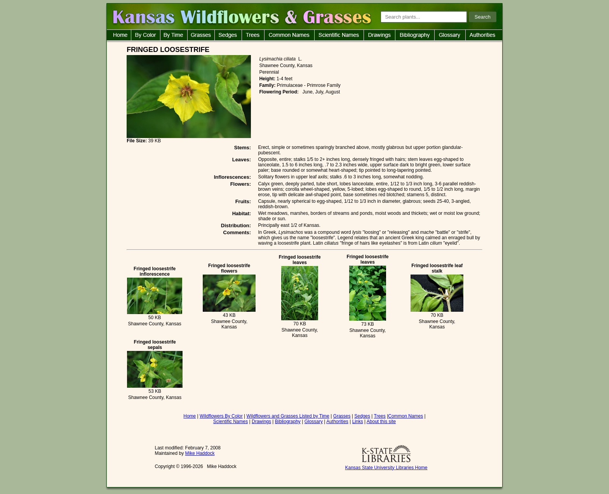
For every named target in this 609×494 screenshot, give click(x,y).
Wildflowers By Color (221, 416)
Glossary (313, 421)
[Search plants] (423, 17)
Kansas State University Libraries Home (386, 467)
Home (189, 416)
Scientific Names (230, 421)
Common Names (405, 416)
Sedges (362, 416)
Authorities (337, 421)
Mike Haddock (200, 453)
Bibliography (288, 421)
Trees (380, 416)
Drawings (261, 421)
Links (357, 421)
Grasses (342, 416)
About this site (381, 421)
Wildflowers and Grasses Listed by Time (288, 416)
